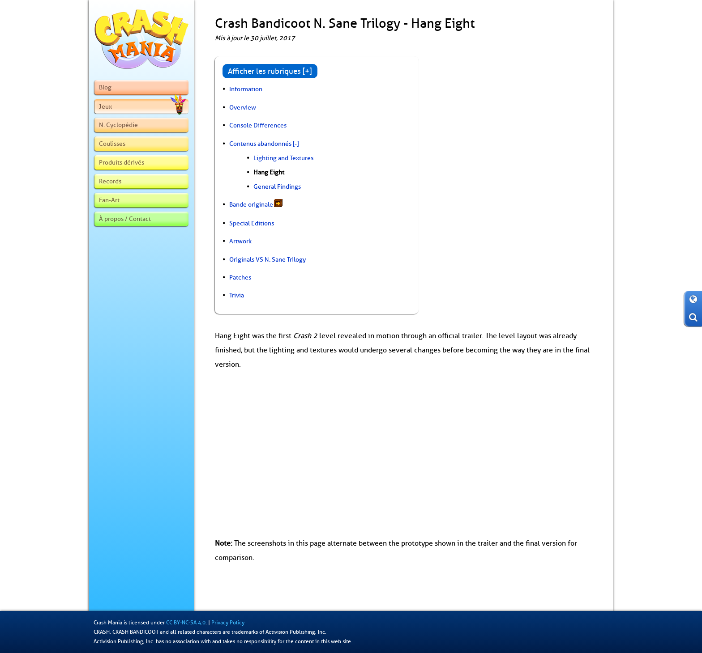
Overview (242, 107)
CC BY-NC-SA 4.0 (185, 622)
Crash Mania (108, 622)
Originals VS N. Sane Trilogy (267, 259)
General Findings (277, 186)
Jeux (142, 106)
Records (110, 181)
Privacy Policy (227, 622)
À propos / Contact (125, 219)
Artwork (240, 241)
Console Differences (258, 125)
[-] (296, 144)
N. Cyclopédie (118, 125)
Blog (105, 87)
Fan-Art (109, 200)
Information (245, 89)
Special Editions (251, 223)
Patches (240, 277)
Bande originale (251, 204)
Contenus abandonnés (260, 144)
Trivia (236, 295)
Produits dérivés (121, 162)
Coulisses (112, 144)
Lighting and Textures (283, 158)
